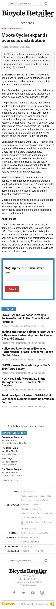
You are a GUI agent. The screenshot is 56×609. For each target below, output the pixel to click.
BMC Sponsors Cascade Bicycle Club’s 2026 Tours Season (25, 367)
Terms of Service (44, 513)
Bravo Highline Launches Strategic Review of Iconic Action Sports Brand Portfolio (25, 318)
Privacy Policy (27, 513)
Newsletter (39, 551)
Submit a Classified (30, 542)
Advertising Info (28, 546)
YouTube (32, 593)
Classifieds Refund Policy (33, 509)
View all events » (9, 480)
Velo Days (6, 458)
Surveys (25, 504)
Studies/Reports (42, 500)
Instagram (42, 593)
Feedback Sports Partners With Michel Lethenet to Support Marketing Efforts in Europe (27, 398)
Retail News (26, 500)
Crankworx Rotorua (11, 437)
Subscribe (26, 551)
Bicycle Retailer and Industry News (25, 426)
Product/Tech (46, 496)
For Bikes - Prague (11, 469)
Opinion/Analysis (29, 496)
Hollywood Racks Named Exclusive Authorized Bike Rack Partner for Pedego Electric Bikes (27, 351)
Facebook (14, 593)
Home (3, 28)
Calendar (36, 504)
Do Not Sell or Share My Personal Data (36, 523)
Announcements (15, 28)
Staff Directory (27, 533)
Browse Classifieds (30, 537)
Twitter (23, 593)
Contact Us (43, 533)
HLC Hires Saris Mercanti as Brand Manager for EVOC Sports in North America (23, 381)
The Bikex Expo (9, 447)
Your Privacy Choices (31, 517)
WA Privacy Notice (29, 528)
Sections (28, 23)
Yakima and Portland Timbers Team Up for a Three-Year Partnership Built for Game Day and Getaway (28, 335)
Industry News (28, 491)
